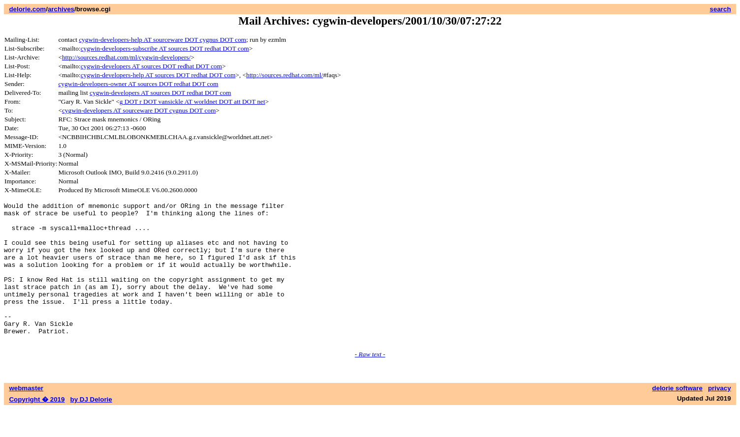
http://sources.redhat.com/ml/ (284, 75)
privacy (719, 416)
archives (61, 9)
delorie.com (27, 9)
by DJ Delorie (91, 427)
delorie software (677, 416)
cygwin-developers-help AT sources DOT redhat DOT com (158, 75)
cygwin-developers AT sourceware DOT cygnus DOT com (139, 110)
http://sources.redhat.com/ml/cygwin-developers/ (126, 57)
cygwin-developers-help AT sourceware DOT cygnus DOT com (162, 39)
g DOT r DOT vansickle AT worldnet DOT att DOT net (192, 101)
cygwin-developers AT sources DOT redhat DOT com (151, 66)
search (720, 9)
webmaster (26, 416)
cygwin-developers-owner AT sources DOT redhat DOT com (138, 83)
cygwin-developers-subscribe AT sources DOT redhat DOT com (165, 48)
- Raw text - (370, 382)
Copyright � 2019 (36, 427)
